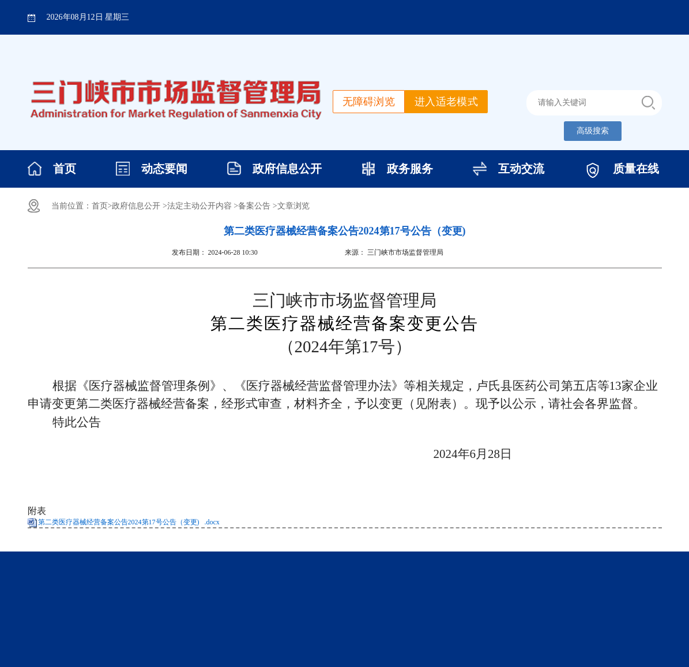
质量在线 (636, 168)
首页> (102, 206)
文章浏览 (293, 206)
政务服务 (410, 168)
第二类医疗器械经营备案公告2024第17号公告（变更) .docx (129, 522)
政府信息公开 (287, 168)
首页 (64, 168)
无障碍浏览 (369, 101)
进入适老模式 (446, 101)
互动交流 (521, 168)
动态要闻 (164, 168)
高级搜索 (593, 130)
